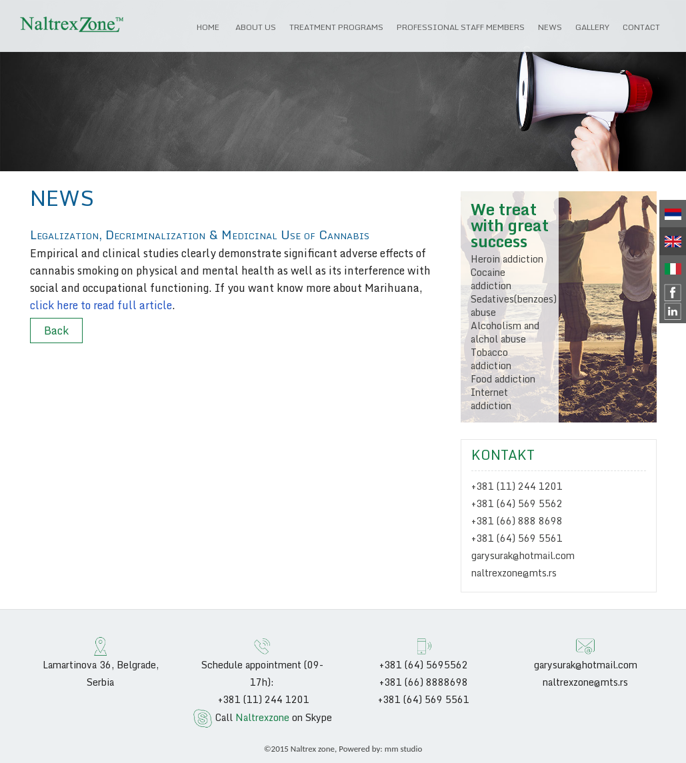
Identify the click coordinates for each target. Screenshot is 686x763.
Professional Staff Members (461, 27)
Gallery (592, 27)
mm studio (404, 749)
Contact (641, 27)
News (550, 27)
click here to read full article (101, 305)
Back (56, 330)
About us (255, 27)
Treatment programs (336, 27)
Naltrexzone (262, 717)
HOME (208, 27)
